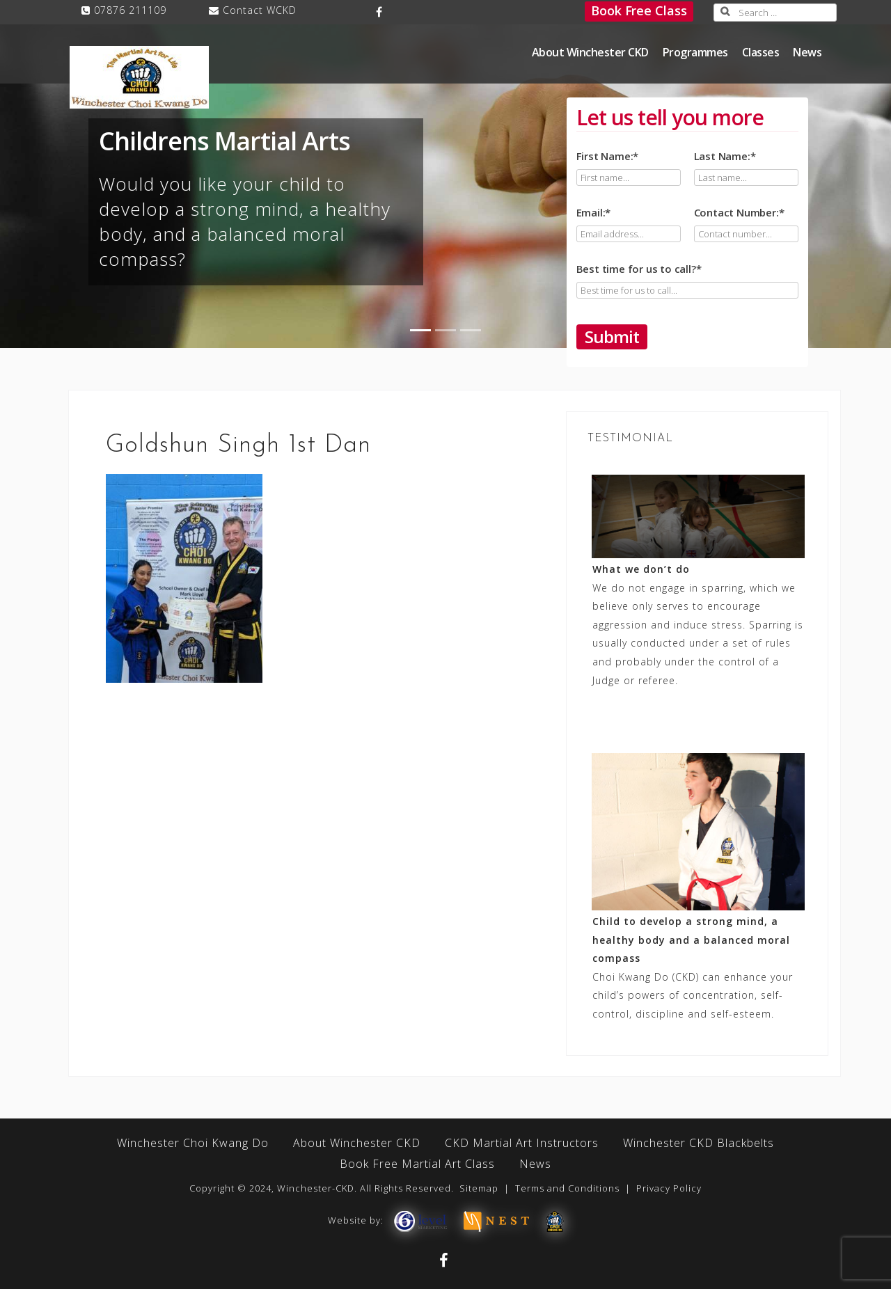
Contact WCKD (260, 10)
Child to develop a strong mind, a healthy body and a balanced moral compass (691, 940)
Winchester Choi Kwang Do (193, 1142)
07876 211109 (130, 10)
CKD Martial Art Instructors (522, 1142)
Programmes (695, 52)
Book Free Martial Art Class (417, 1163)
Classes (761, 52)
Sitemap (478, 1188)
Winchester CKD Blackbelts (698, 1142)
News (807, 52)
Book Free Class (639, 10)
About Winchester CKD (590, 52)
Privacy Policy (669, 1188)
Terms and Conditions (567, 1188)
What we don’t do (641, 569)
